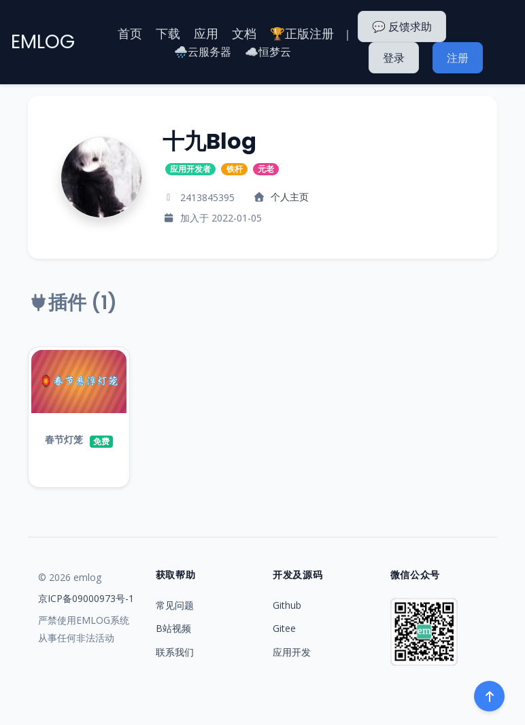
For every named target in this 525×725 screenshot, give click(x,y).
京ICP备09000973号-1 (86, 598)
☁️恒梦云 (268, 51)
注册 (458, 57)
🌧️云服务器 (202, 51)
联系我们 (175, 652)
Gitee (284, 628)
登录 (394, 57)
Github (287, 605)
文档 (244, 33)
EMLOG (43, 42)
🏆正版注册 (302, 33)
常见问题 (175, 605)
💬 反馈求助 (402, 26)
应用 (206, 33)
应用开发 (292, 652)
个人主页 (290, 196)
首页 (130, 33)
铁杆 (234, 169)
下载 (168, 33)
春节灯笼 (64, 439)
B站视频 (173, 628)
